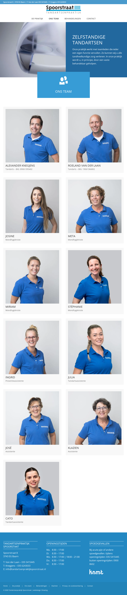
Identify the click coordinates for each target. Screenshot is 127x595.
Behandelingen (73, 18)
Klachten (55, 586)
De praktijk (37, 18)
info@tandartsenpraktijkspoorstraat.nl (26, 569)
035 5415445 (42, 2)
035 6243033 (61, 2)
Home (5, 586)
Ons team (54, 18)
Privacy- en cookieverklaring (72, 586)
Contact (91, 18)
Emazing (45, 590)
